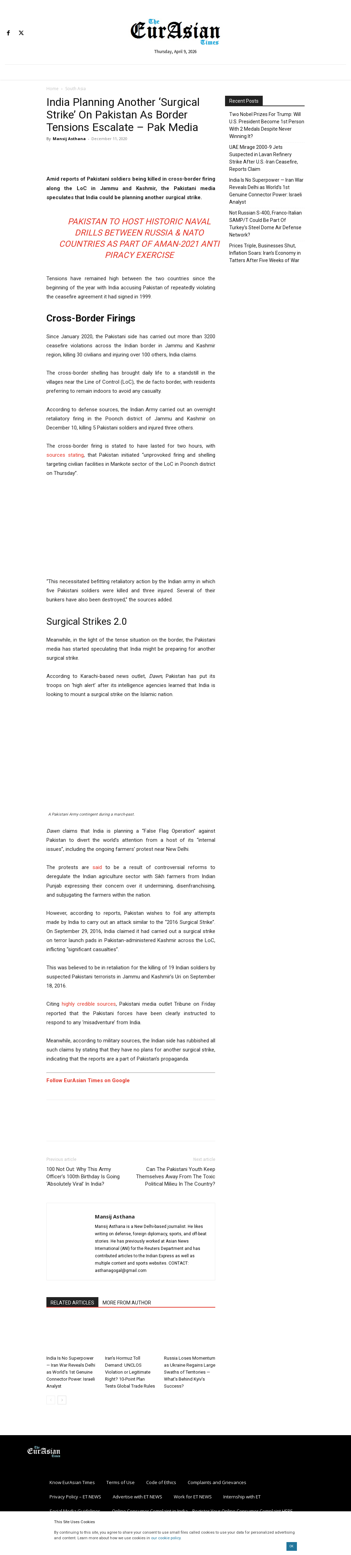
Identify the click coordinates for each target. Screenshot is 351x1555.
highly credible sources (89, 1004)
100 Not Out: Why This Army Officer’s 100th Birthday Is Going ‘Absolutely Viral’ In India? (83, 1176)
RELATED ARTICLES (72, 1303)
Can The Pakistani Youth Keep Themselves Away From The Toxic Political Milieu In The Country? (175, 1176)
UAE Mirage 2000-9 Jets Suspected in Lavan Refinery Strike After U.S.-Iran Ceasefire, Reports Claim (263, 158)
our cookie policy (165, 1538)
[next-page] (62, 1400)
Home (52, 89)
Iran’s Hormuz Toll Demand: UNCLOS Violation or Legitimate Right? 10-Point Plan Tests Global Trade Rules (130, 1372)
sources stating (65, 455)
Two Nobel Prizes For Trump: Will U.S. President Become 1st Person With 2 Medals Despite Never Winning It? (266, 125)
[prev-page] (50, 1400)
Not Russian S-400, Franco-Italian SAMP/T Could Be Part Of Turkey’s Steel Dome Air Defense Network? (265, 224)
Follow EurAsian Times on (78, 1080)
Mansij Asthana (69, 138)
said (97, 867)
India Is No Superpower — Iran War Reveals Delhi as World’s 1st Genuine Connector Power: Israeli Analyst (70, 1372)
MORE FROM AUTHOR (127, 1303)
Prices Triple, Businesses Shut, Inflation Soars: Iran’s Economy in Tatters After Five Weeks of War (265, 253)
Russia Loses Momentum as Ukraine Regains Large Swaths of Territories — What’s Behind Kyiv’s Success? (189, 1372)
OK (291, 1546)
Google (120, 1080)
